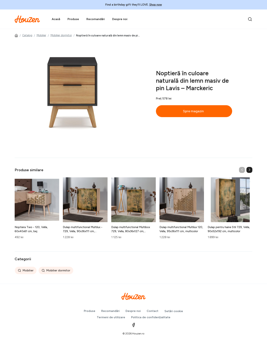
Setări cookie (173, 311)
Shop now (155, 4)
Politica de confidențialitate (150, 317)
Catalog (27, 35)
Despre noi (119, 19)
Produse (73, 19)
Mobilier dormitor (61, 35)
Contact (152, 311)
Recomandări (95, 19)
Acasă (56, 19)
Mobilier (41, 35)
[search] (250, 19)
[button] (249, 170)
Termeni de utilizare (111, 317)
